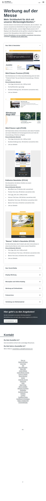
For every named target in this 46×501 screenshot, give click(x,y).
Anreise (23, 377)
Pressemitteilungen (23, 402)
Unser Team (23, 363)
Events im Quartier (23, 374)
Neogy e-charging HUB (23, 400)
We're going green (23, 367)
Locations (23, 395)
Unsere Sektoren (23, 370)
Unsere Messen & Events (23, 372)
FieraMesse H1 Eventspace (23, 399)
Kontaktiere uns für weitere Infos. (19, 36)
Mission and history (23, 362)
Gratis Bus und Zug (23, 379)
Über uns (23, 360)
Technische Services (23, 391)
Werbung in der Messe (23, 388)
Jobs (23, 365)
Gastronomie (23, 381)
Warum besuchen (23, 376)
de (39, 2)
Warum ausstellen (23, 386)
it (22, 482)
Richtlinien (23, 393)
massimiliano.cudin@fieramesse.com (22, 349)
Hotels (23, 383)
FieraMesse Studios (23, 397)
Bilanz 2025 (23, 369)
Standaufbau (23, 390)
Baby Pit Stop (23, 384)
